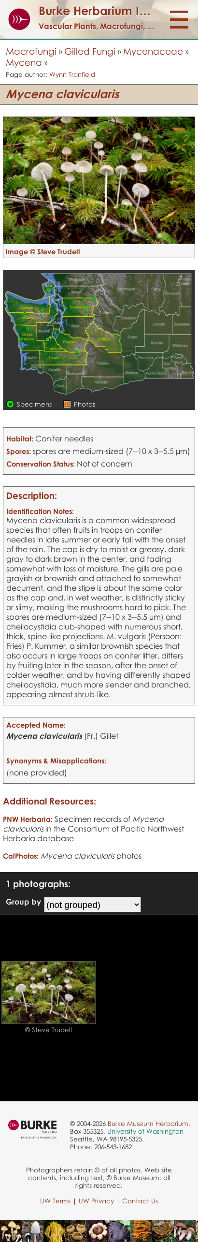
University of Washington (145, 1131)
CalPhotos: (21, 855)
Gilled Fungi (89, 51)
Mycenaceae (153, 51)
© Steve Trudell (48, 1030)
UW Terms (55, 1201)
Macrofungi (31, 51)
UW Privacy (96, 1201)
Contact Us (140, 1201)
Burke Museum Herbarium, (149, 1123)
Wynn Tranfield (72, 74)
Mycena (24, 62)
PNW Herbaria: (28, 819)
